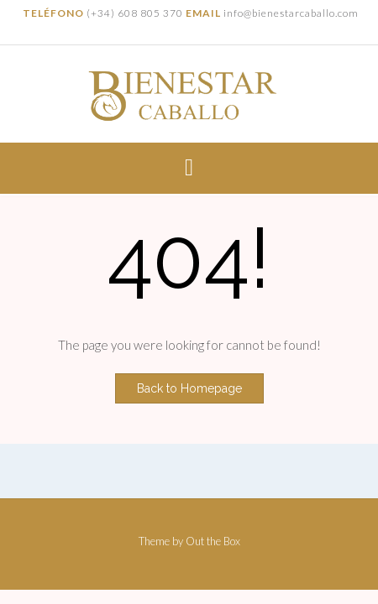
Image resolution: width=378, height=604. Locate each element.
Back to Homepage (189, 388)
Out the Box (213, 541)
